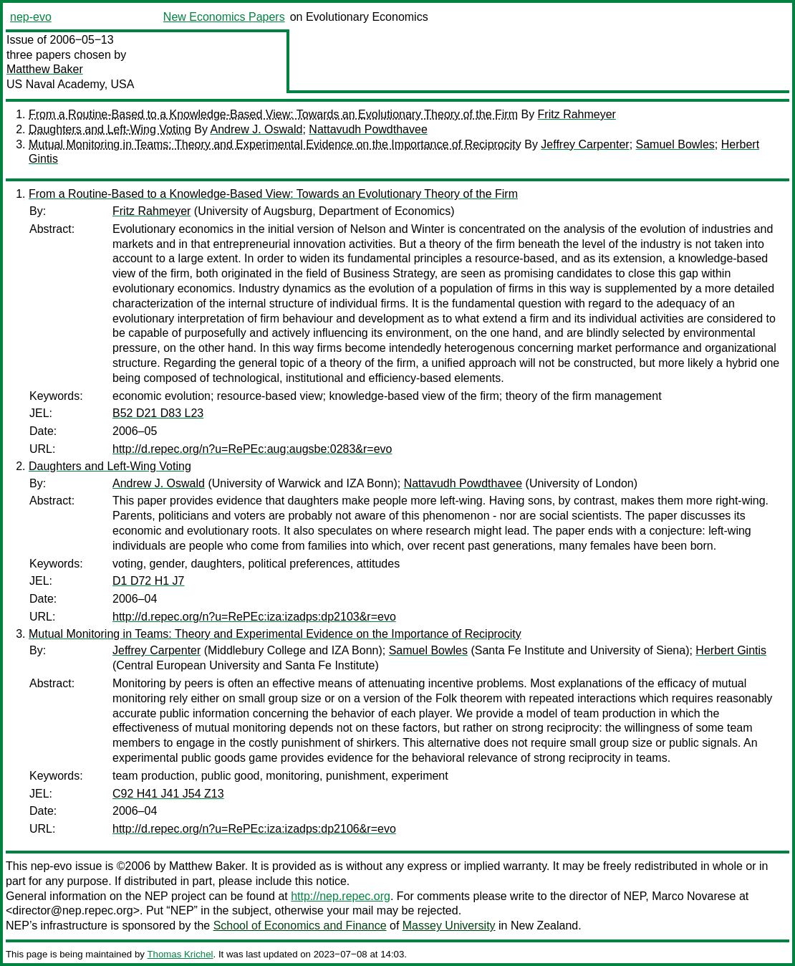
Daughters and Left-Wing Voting (110, 129)
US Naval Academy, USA (70, 84)
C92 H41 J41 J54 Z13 (168, 794)
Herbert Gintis (730, 650)
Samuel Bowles (675, 144)
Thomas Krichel (180, 954)
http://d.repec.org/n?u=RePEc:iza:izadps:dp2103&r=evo (254, 617)
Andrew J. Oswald (257, 129)
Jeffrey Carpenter (585, 144)
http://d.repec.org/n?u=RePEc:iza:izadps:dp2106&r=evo (254, 829)
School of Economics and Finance (300, 925)
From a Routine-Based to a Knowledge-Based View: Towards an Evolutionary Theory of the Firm (273, 114)
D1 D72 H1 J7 (148, 581)
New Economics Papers (224, 17)
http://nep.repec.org (340, 896)
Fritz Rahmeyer (577, 114)
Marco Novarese (694, 896)
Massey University (449, 925)
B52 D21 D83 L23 (157, 413)
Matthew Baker (44, 69)
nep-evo (31, 17)
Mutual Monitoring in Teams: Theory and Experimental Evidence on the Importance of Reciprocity (275, 144)
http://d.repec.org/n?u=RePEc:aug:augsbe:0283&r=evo (252, 449)
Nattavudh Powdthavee (368, 129)
